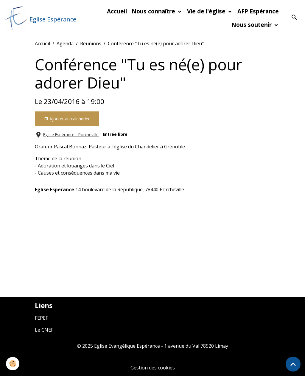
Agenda (65, 43)
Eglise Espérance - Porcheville (71, 134)
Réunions (90, 43)
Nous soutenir (252, 25)
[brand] (37, 18)
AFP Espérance (258, 11)
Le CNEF (44, 330)
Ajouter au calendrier (67, 119)
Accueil (117, 11)
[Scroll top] (293, 364)
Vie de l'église (207, 11)
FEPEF (41, 318)
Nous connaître (154, 11)
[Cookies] (12, 363)
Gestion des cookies (152, 367)
